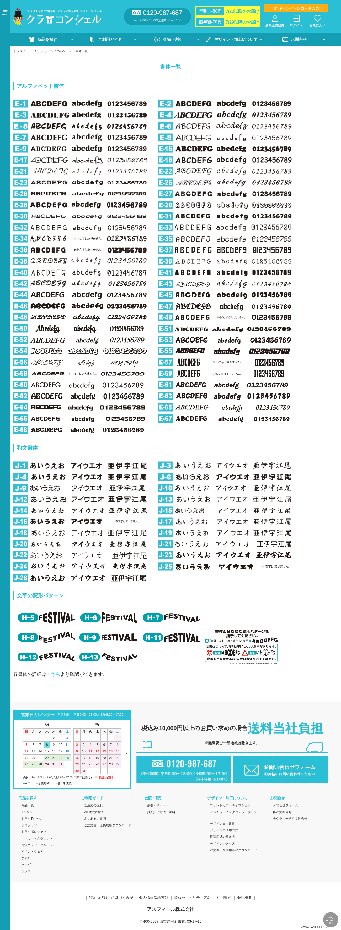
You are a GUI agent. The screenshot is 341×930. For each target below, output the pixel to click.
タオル (26, 858)
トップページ (22, 51)
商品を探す (47, 39)
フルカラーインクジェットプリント (233, 814)
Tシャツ (27, 812)
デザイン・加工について (236, 39)
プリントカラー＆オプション (230, 805)
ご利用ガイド (110, 39)
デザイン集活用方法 (224, 830)
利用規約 (224, 897)
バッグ (26, 865)
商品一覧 (27, 805)
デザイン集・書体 (222, 823)
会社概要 (244, 897)
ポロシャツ (29, 825)
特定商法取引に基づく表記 (111, 897)
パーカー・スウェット (37, 838)
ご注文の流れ (93, 805)
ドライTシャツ (31, 818)
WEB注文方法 (94, 812)
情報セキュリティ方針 (192, 897)
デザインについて (53, 51)
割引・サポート (158, 805)
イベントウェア (32, 852)
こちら (53, 674)
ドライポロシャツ (33, 832)
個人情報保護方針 (153, 897)
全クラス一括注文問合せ (290, 818)
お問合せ (299, 39)
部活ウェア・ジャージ (37, 845)
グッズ (26, 871)
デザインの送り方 (222, 843)
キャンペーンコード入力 (299, 8)
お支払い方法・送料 (161, 812)
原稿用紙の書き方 (222, 837)
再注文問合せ (282, 812)
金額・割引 (173, 39)
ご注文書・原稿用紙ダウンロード (107, 825)
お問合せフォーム (285, 805)
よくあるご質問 (95, 818)
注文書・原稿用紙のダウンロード (233, 850)
